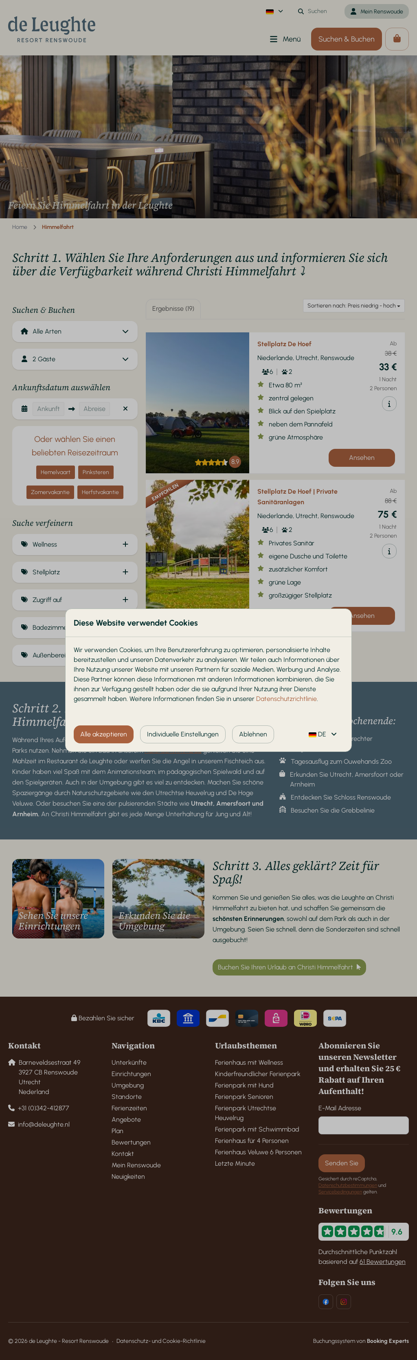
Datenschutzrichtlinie (286, 699)
